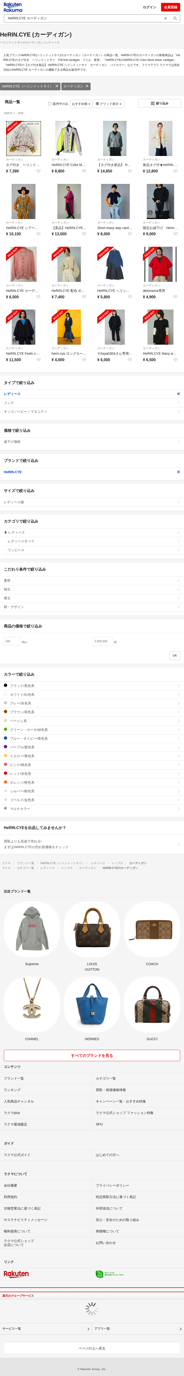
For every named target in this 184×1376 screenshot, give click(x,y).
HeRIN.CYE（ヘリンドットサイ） (30, 86)
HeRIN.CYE (92, 472)
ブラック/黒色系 (92, 686)
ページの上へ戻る (92, 1348)
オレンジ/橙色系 (92, 782)
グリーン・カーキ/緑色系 (92, 730)
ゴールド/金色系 (92, 800)
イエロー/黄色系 (92, 756)
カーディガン (76, 86)
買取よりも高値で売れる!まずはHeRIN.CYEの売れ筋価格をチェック (92, 844)
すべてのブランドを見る (92, 1056)
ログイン (149, 7)
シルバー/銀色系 (92, 791)
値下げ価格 (92, 442)
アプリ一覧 (102, 1328)
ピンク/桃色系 (92, 765)
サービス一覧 (11, 1328)
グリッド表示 (108, 104)
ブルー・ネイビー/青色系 (92, 738)
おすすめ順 (81, 104)
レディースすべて (94, 541)
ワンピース (94, 550)
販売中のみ (58, 104)
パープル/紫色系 (92, 747)
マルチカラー (92, 809)
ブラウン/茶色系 (92, 712)
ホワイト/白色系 (92, 694)
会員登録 (170, 7)
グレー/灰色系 (92, 703)
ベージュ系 (92, 721)
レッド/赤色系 (92, 773)
